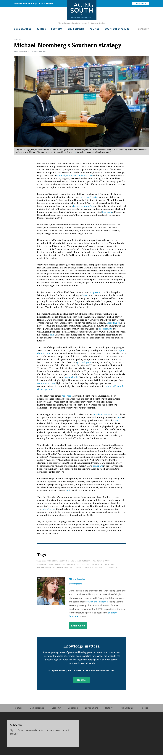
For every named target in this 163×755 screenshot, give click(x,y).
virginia (71, 564)
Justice (41, 28)
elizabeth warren (46, 567)
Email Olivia (78, 625)
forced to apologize (83, 206)
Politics (94, 28)
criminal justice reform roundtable (74, 175)
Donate (81, 680)
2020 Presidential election (55, 561)
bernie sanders (64, 567)
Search (143, 28)
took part (98, 465)
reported (67, 395)
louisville (100, 567)
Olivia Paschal (22, 51)
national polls (71, 377)
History (108, 707)
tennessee (60, 564)
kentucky (112, 567)
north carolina (45, 564)
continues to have (46, 383)
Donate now (140, 3)
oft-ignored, (49, 509)
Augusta (89, 567)
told (52, 334)
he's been (107, 211)
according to (113, 322)
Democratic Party (102, 561)
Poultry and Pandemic (97, 601)
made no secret (102, 414)
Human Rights (126, 707)
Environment (76, 28)
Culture (18, 707)
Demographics (22, 28)
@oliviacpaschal (76, 583)
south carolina (95, 564)
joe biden (109, 564)
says (119, 417)
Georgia (81, 564)
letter (85, 295)
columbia (78, 567)
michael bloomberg (81, 561)
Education (73, 707)
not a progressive (89, 197)
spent (116, 420)
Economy (56, 28)
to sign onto (95, 292)
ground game (84, 362)
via (75, 152)
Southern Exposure (117, 28)
